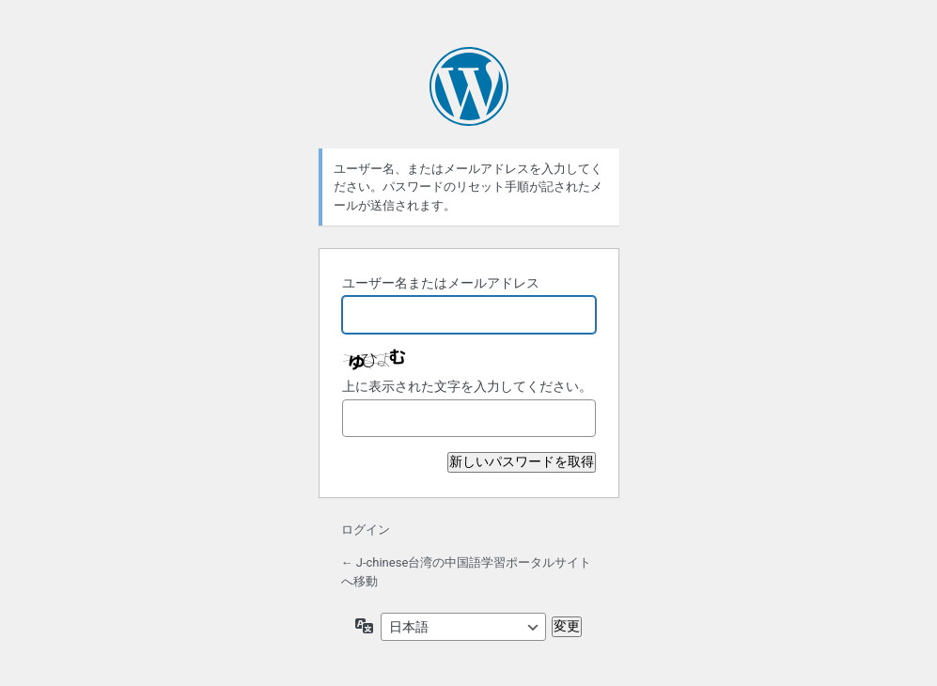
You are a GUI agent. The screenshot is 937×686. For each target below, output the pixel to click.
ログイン (365, 529)
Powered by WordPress (468, 86)
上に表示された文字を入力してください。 (467, 386)
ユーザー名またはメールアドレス (440, 282)
